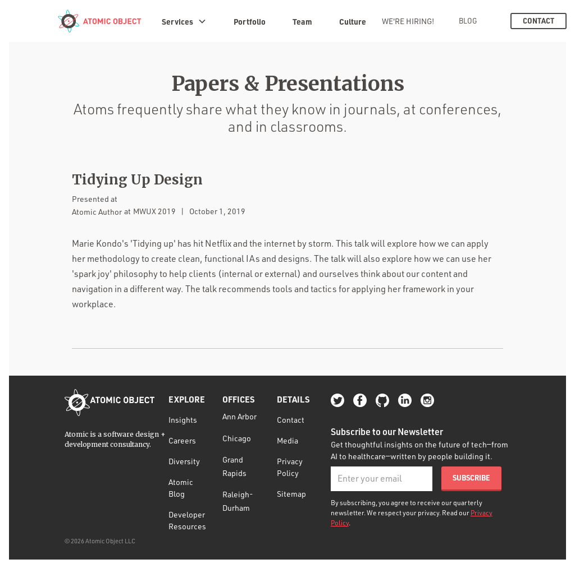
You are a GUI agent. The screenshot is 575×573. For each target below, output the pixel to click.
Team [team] (302, 21)
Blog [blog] (468, 20)
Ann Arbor (239, 416)
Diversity (184, 461)
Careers (182, 440)
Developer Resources (187, 520)
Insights (182, 419)
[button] (184, 21)
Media (287, 440)
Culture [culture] (352, 21)
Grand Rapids (234, 466)
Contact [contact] (538, 20)
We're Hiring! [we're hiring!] (408, 21)
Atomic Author (97, 211)
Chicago (236, 438)
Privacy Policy (290, 467)
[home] (99, 21)
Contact (290, 419)
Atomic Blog (180, 487)
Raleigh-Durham (237, 500)
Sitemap (291, 493)
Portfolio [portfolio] (250, 21)
